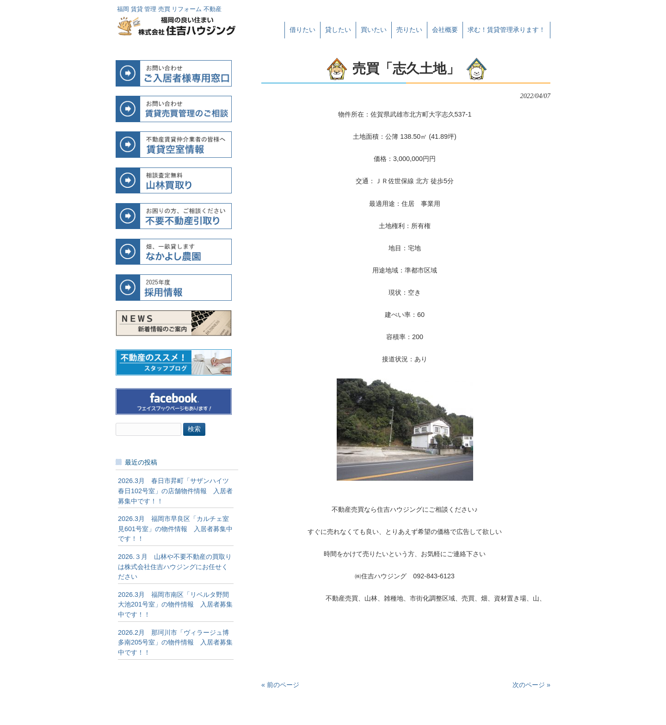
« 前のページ (280, 684)
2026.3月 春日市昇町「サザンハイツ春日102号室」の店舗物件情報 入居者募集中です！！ (175, 490)
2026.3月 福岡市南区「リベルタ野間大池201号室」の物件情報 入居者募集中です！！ (175, 604)
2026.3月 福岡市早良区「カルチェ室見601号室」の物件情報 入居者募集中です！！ (175, 528)
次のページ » (531, 684)
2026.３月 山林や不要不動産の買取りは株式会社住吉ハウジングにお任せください (175, 566)
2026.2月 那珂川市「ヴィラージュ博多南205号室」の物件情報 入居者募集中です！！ (175, 642)
